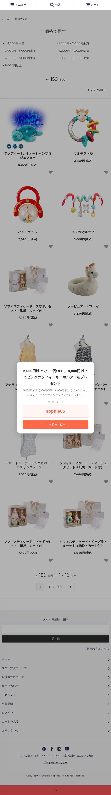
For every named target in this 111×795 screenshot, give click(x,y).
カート (92, 4)
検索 (55, 5)
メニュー (18, 5)
